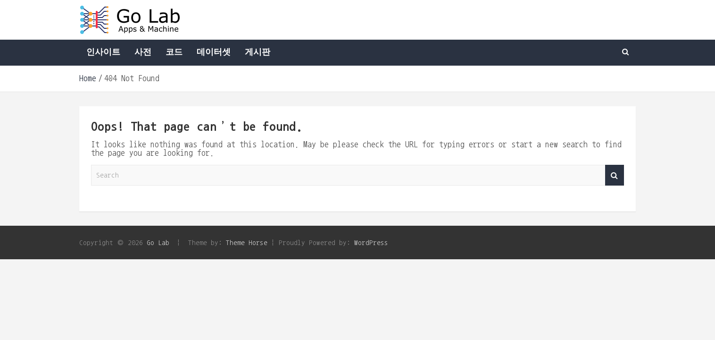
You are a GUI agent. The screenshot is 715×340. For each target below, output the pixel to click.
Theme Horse (246, 242)
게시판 (257, 52)
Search (614, 175)
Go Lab (158, 242)
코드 (174, 52)
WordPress (371, 242)
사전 (142, 52)
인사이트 (103, 52)
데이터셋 (214, 52)
